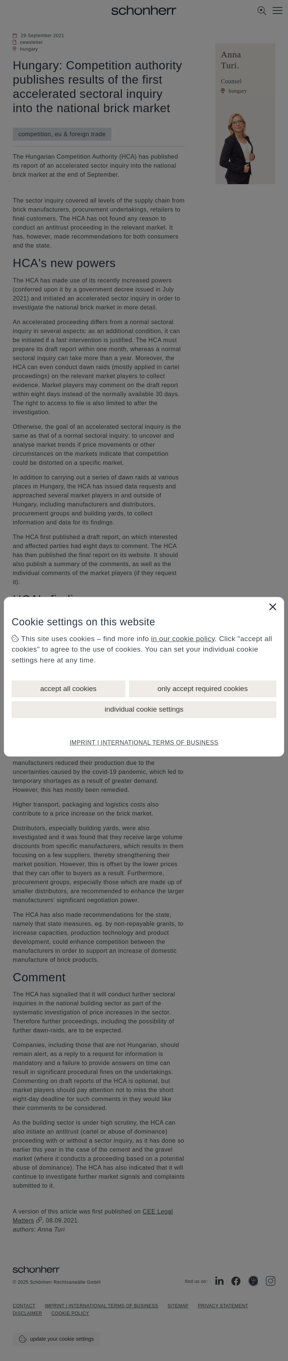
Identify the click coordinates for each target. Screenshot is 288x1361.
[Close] (272, 606)
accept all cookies (68, 689)
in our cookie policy (183, 639)
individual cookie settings (144, 709)
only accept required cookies (203, 689)
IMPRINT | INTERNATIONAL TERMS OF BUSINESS (144, 742)
